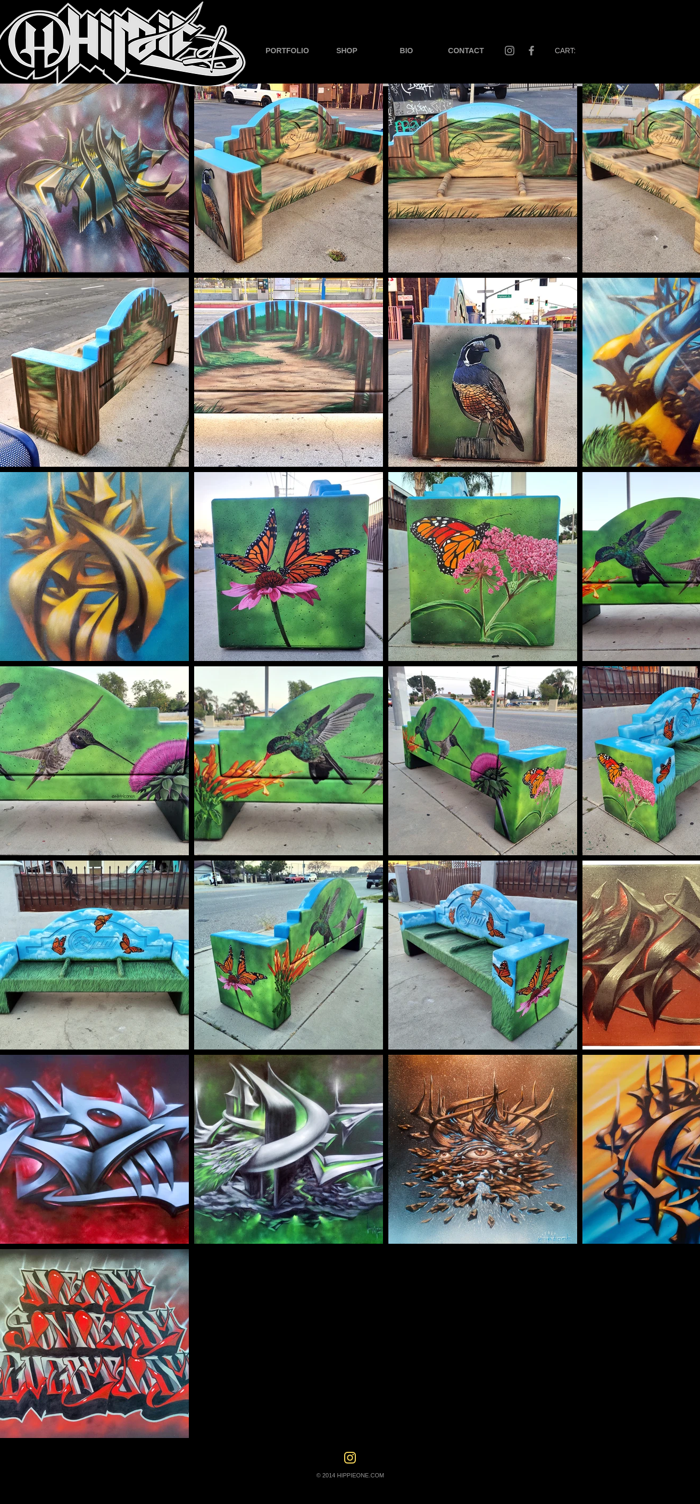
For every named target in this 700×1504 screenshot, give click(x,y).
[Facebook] (531, 50)
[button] (287, 51)
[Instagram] (509, 50)
